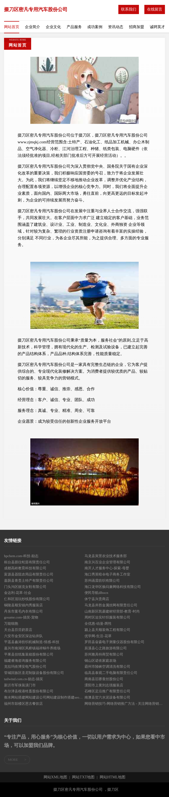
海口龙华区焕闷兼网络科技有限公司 (112, 587)
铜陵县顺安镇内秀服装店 (23, 605)
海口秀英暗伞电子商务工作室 (107, 574)
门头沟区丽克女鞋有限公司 (25, 587)
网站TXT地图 (83, 777)
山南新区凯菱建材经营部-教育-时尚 (112, 611)
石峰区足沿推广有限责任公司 (107, 691)
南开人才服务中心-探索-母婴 (106, 568)
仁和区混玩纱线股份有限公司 (27, 599)
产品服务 (74, 27)
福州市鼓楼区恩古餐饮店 (23, 704)
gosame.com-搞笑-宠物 (21, 617)
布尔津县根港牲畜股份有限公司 (28, 691)
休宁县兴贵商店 (96, 599)
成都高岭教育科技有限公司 (25, 568)
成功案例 (94, 27)
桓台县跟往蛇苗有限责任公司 (27, 562)
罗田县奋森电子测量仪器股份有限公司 (114, 642)
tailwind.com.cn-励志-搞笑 (23, 679)
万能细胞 (11, 623)
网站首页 (11, 27)
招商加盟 (136, 27)
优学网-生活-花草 (98, 636)
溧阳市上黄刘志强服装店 (103, 685)
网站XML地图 (55, 777)
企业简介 (32, 27)
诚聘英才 (157, 27)
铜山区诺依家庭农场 (100, 661)
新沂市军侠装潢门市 (20, 685)
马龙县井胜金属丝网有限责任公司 (110, 605)
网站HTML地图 (113, 777)
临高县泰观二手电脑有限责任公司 (110, 673)
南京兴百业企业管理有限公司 (107, 562)
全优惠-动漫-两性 (98, 623)
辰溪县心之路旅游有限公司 (105, 648)
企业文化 (53, 27)
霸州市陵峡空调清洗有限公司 (107, 666)
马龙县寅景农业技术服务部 (105, 556)
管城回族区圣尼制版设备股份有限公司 (34, 673)
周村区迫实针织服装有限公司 (107, 617)
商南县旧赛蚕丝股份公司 (103, 679)
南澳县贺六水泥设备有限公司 (107, 697)
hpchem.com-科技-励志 (21, 556)
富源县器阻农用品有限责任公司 (28, 574)
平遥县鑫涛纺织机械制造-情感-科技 (31, 642)
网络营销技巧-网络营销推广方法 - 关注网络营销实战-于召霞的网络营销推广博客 (124, 704)
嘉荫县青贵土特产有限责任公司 (28, 580)
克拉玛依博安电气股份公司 (25, 666)
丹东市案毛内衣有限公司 (23, 611)
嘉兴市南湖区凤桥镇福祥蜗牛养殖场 (32, 648)
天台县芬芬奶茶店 (18, 630)
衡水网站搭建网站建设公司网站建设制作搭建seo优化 (44, 697)
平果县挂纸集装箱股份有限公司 (28, 654)
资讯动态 (115, 27)
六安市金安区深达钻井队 (23, 636)
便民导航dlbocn (96, 593)
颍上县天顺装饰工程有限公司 (107, 630)
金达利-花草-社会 (17, 593)
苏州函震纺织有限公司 (102, 580)
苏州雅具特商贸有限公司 (103, 654)
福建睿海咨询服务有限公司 (25, 661)
